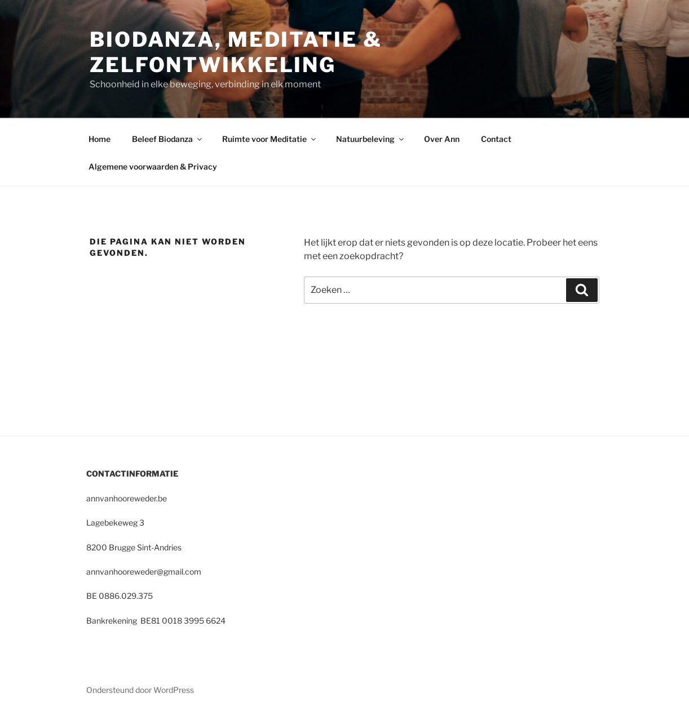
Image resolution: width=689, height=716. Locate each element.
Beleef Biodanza (168, 139)
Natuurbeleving (370, 139)
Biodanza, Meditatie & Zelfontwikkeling (236, 52)
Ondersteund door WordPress (140, 690)
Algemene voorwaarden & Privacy (153, 166)
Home (100, 139)
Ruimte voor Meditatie (269, 139)
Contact (496, 139)
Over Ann (442, 139)
